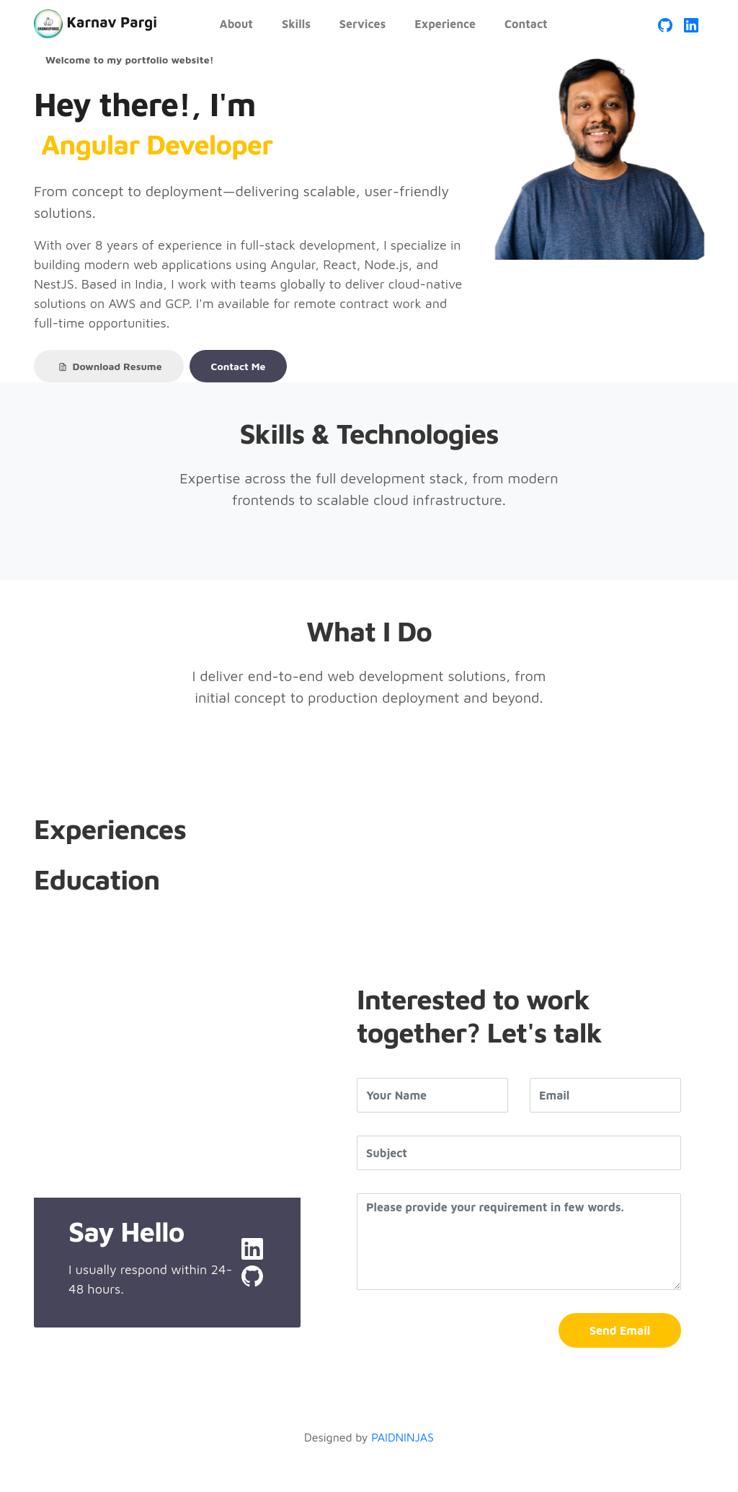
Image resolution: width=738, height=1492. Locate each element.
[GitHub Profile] (665, 23)
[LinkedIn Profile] (691, 23)
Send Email (620, 1330)
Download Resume (108, 366)
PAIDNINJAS (402, 1437)
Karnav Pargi (95, 23)
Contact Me (238, 366)
